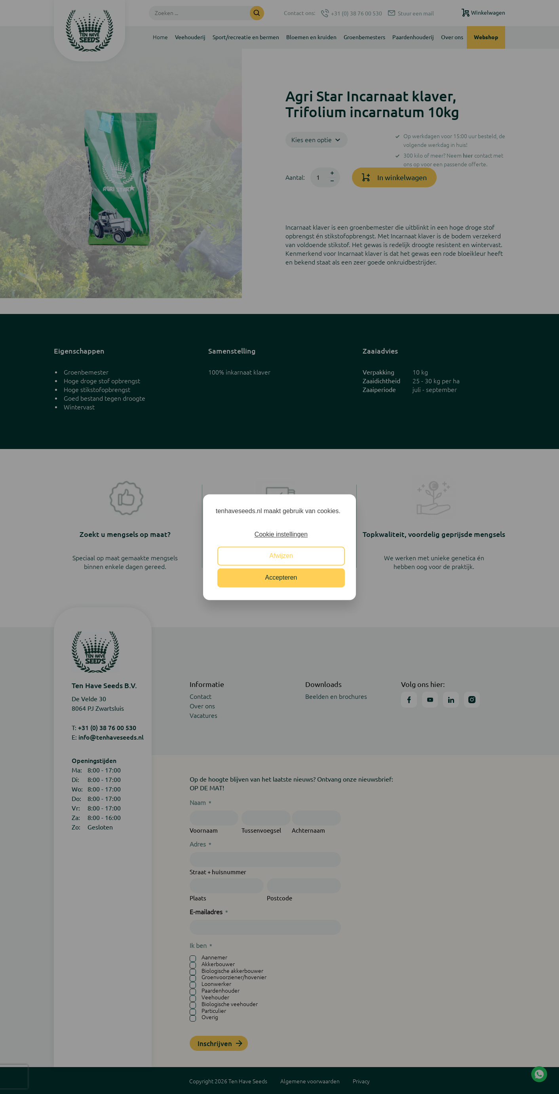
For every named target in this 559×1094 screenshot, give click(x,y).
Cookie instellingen (281, 534)
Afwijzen (281, 556)
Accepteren (281, 577)
